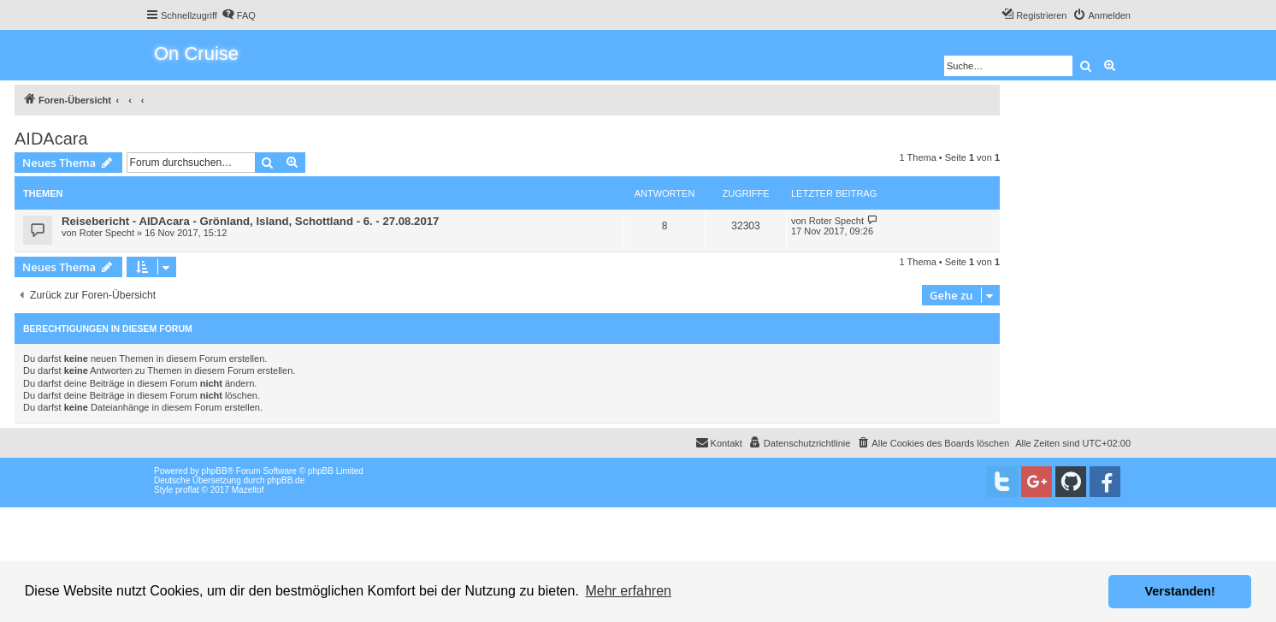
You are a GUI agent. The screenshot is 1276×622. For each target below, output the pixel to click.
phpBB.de (285, 480)
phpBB (214, 471)
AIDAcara (51, 138)
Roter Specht (107, 233)
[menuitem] (239, 15)
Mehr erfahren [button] (628, 590)
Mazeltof (248, 490)
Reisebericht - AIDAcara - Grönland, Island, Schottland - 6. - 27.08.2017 (250, 221)
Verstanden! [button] (1180, 591)
